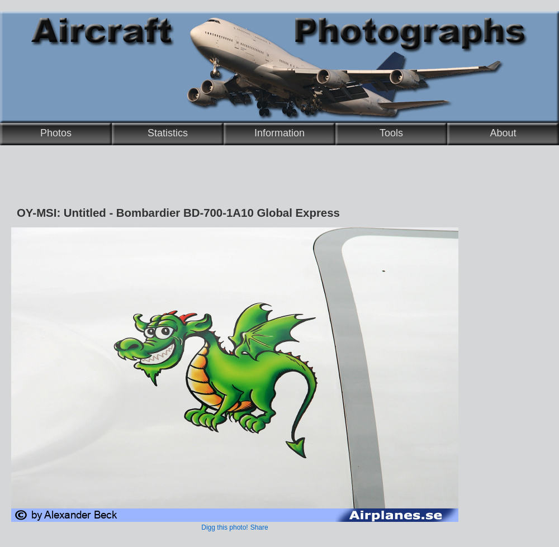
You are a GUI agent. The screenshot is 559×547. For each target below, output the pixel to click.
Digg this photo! (224, 527)
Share (259, 527)
